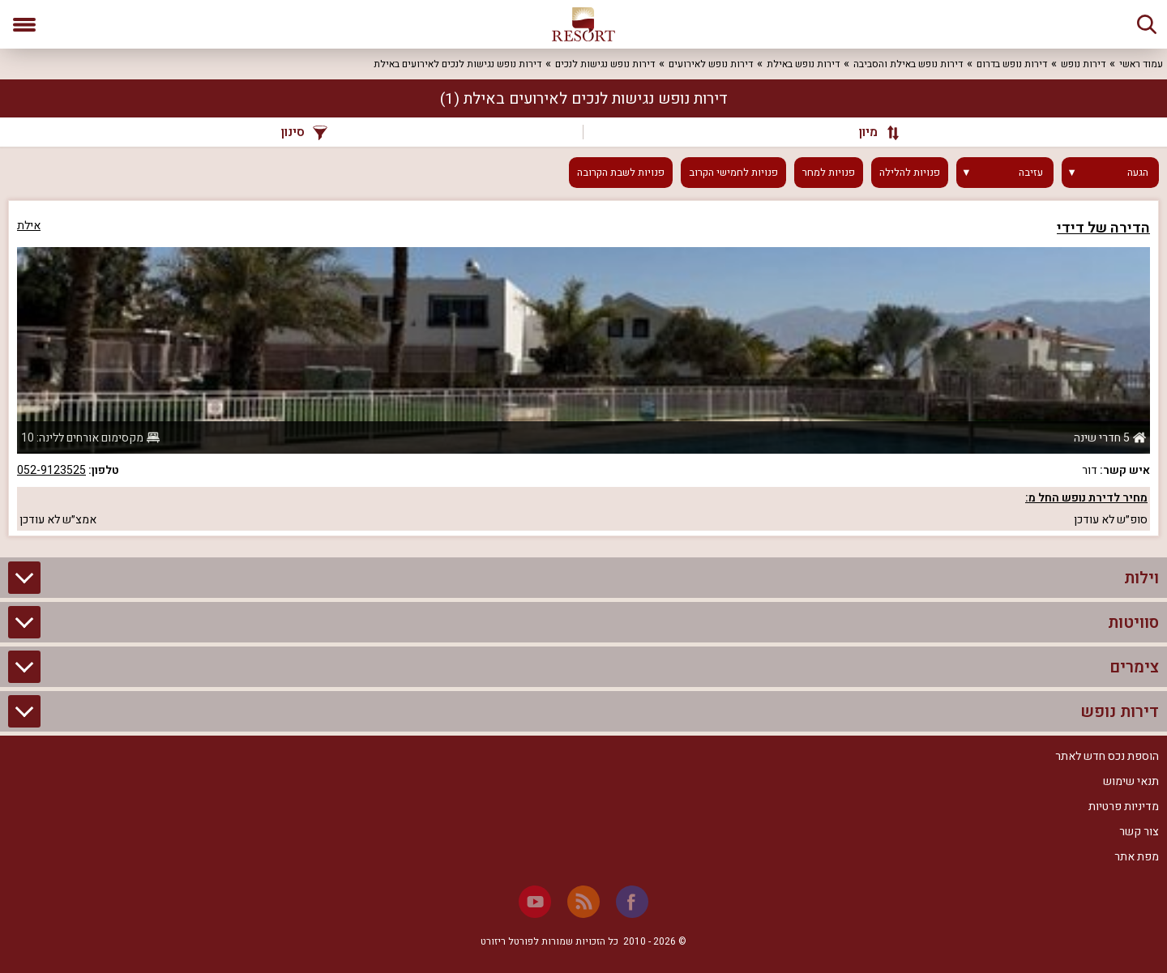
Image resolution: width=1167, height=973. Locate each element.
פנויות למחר (828, 172)
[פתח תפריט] (24, 24)
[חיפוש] (1146, 24)
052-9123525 (51, 470)
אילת (29, 225)
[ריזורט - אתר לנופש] (583, 24)
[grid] (583, 368)
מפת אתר (1136, 856)
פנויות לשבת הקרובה (621, 172)
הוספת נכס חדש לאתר (1107, 756)
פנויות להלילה (909, 172)
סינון (304, 132)
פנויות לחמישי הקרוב (733, 172)
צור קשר (1139, 831)
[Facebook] (632, 902)
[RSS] (583, 902)
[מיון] (871, 132)
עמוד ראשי (1141, 64)
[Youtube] (535, 902)
